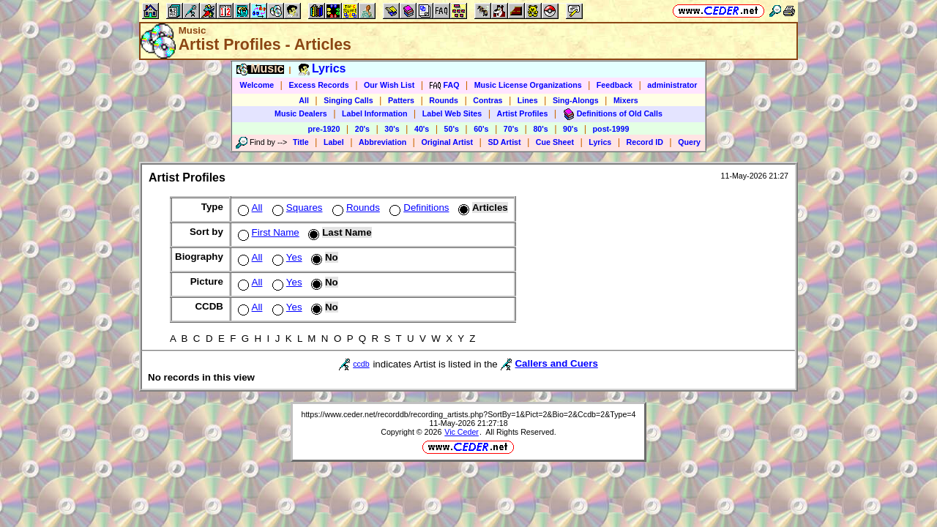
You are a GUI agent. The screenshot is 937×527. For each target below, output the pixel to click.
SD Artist (504, 142)
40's (421, 128)
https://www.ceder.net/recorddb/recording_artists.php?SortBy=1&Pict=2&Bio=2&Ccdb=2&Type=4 (468, 414)
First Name (267, 232)
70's (511, 128)
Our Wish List (389, 85)
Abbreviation (382, 142)
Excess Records (318, 85)
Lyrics (600, 142)
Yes (285, 257)
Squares (296, 207)
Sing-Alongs (576, 100)
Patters (401, 100)
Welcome (257, 85)
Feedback (614, 85)
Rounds (443, 100)
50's (451, 128)
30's (391, 128)
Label (334, 142)
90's (570, 128)
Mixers (625, 100)
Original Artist (447, 142)
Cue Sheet (555, 142)
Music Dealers (301, 113)
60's (481, 128)
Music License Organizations (528, 85)
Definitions (418, 207)
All (304, 100)
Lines (528, 100)
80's (540, 128)
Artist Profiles (522, 113)
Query (689, 142)
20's (362, 128)
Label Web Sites (452, 113)
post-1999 (611, 128)
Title (301, 142)
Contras (487, 100)
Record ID (645, 142)
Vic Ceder (461, 431)
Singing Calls (348, 100)
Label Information (374, 113)
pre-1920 (324, 128)
